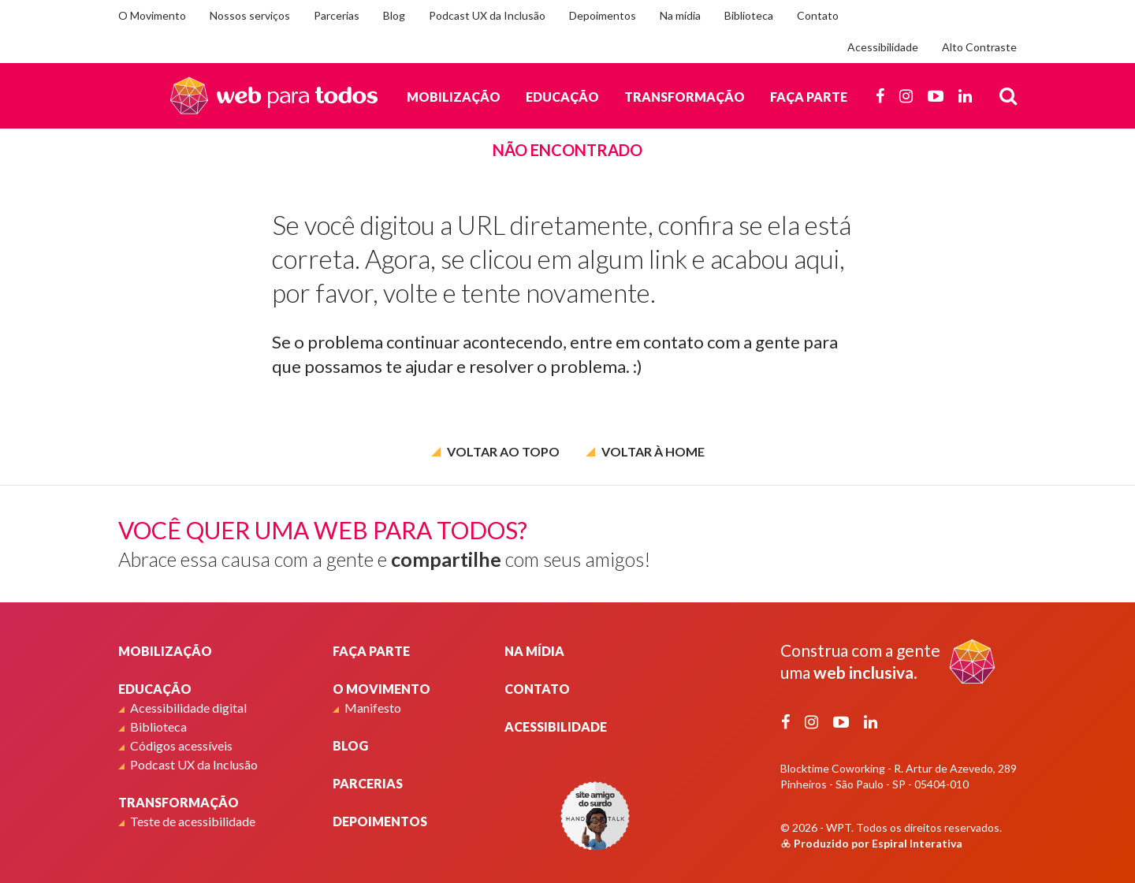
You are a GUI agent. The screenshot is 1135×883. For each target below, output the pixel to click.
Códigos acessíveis (181, 745)
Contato (818, 15)
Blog (394, 15)
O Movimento (152, 15)
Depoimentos (602, 15)
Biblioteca (748, 15)
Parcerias (336, 15)
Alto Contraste (979, 47)
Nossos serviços (250, 15)
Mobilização (454, 96)
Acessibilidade (882, 47)
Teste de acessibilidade (192, 821)
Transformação (684, 96)
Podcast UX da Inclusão (487, 15)
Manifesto (372, 707)
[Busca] (1008, 95)
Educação (562, 96)
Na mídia (680, 15)
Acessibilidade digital (188, 707)
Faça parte (808, 96)
